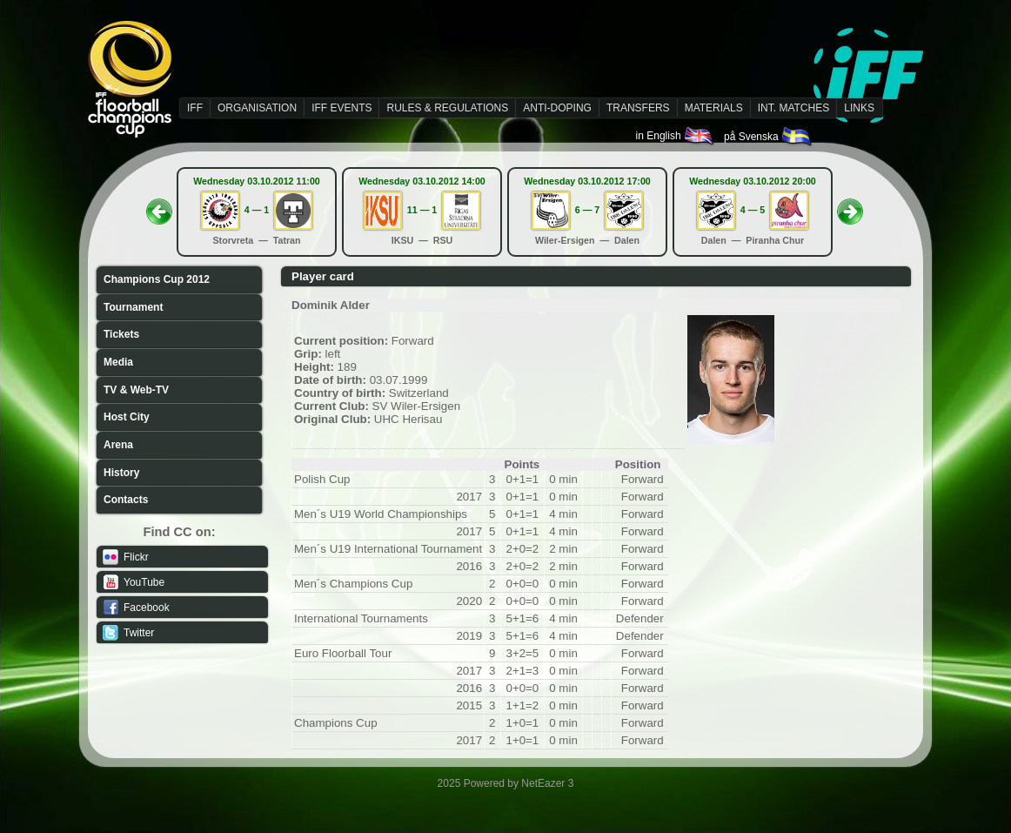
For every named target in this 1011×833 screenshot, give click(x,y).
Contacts (126, 500)
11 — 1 (422, 210)
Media (118, 362)
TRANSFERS (638, 108)
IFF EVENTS (341, 108)
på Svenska (768, 137)
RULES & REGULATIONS (447, 108)
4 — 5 (752, 210)
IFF (195, 108)
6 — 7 (587, 210)
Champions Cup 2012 (157, 279)
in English (675, 136)
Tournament (133, 307)
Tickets (121, 334)
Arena (118, 445)
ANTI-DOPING (557, 108)
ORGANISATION (257, 108)
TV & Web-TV (136, 390)
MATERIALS (714, 108)
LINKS (859, 108)
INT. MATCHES (793, 108)
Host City (127, 417)
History (121, 473)
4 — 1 (256, 210)
